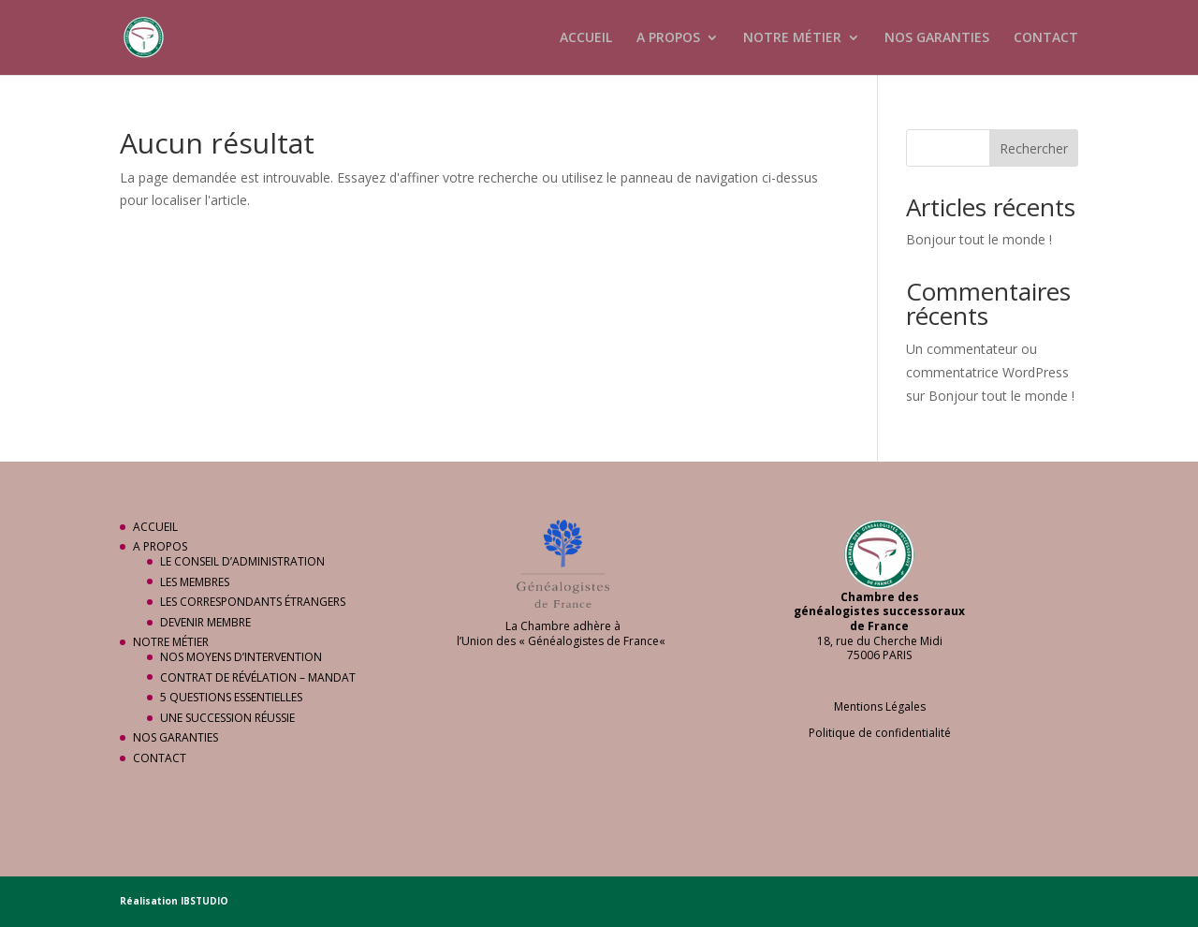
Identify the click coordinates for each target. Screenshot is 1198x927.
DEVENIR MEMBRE (205, 622)
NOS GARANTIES (936, 38)
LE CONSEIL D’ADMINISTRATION (242, 561)
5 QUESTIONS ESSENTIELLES (231, 697)
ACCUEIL (586, 38)
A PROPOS (668, 38)
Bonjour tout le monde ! (979, 239)
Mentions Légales (880, 706)
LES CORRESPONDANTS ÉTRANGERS (252, 602)
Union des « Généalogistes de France (560, 641)
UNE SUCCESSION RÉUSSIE (227, 718)
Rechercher (1034, 148)
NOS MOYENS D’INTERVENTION (241, 657)
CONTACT (1046, 38)
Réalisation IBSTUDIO (174, 900)
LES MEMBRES (194, 582)
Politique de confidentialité (880, 733)
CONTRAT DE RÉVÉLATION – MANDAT (258, 677)
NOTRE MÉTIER (792, 38)
